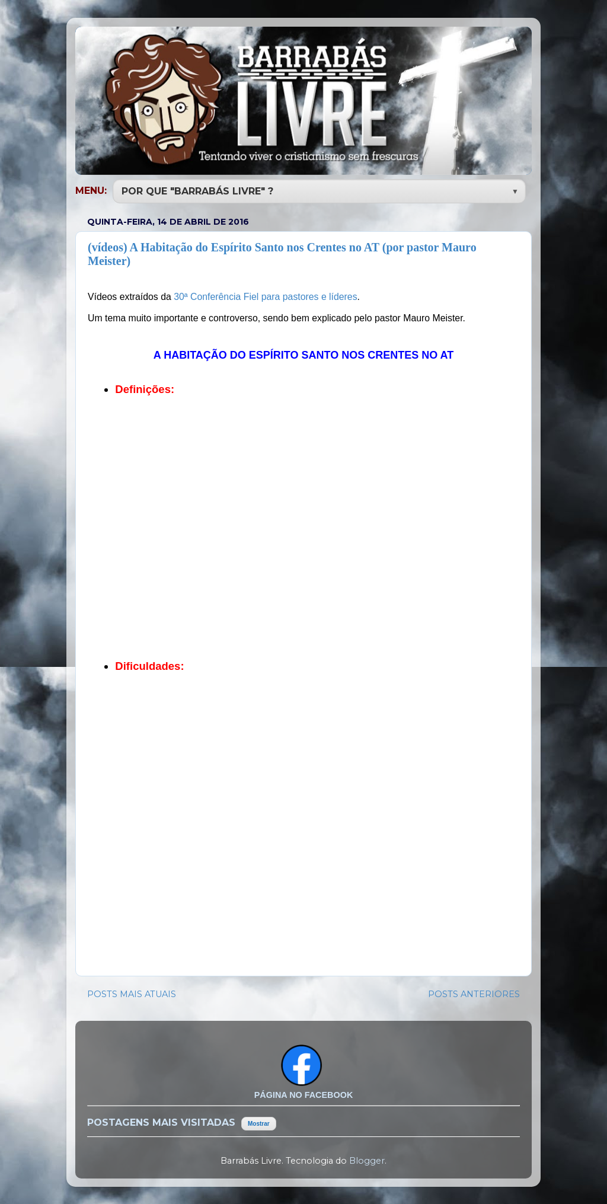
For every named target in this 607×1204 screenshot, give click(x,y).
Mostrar (259, 1122)
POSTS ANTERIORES (474, 993)
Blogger (367, 1159)
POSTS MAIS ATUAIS (131, 993)
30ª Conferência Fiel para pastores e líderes (265, 295)
